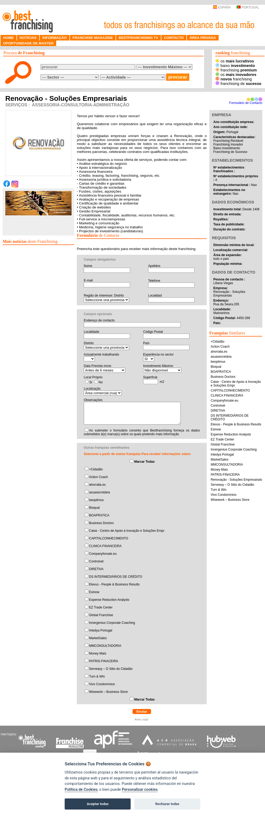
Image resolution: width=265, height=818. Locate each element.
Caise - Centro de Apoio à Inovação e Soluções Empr (126, 531)
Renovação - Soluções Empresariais (236, 479)
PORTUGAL (248, 7)
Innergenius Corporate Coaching (112, 623)
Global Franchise (101, 615)
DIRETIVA (96, 569)
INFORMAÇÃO (54, 38)
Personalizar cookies (140, 789)
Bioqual (94, 508)
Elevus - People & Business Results (114, 584)
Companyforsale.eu (103, 554)
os (234, 61)
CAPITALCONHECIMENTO (108, 538)
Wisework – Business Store (108, 692)
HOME (8, 38)
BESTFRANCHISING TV (138, 38)
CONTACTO (174, 38)
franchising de (238, 83)
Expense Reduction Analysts (109, 600)
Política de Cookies (81, 789)
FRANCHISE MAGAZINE (93, 38)
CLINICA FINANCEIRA (105, 546)
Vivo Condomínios (102, 684)
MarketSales (98, 638)
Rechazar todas (167, 804)
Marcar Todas (144, 461)
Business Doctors (101, 523)
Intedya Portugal (100, 630)
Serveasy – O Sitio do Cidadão (110, 669)
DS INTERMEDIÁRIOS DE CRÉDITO (115, 577)
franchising (236, 70)
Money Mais (97, 653)
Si (90, 382)
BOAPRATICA (99, 515)
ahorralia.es (97, 485)
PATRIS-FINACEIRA (103, 661)
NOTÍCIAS (28, 38)
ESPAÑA (221, 7)
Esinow (94, 592)
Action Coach (98, 477)
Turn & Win (97, 676)
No (101, 382)
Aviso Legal (142, 719)
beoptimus (96, 500)
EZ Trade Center (101, 607)
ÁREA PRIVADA (202, 38)
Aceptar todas (98, 804)
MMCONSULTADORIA (105, 646)
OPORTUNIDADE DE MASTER (28, 43)
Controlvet (96, 561)
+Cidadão (96, 469)
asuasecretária (99, 492)
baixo (235, 65)
